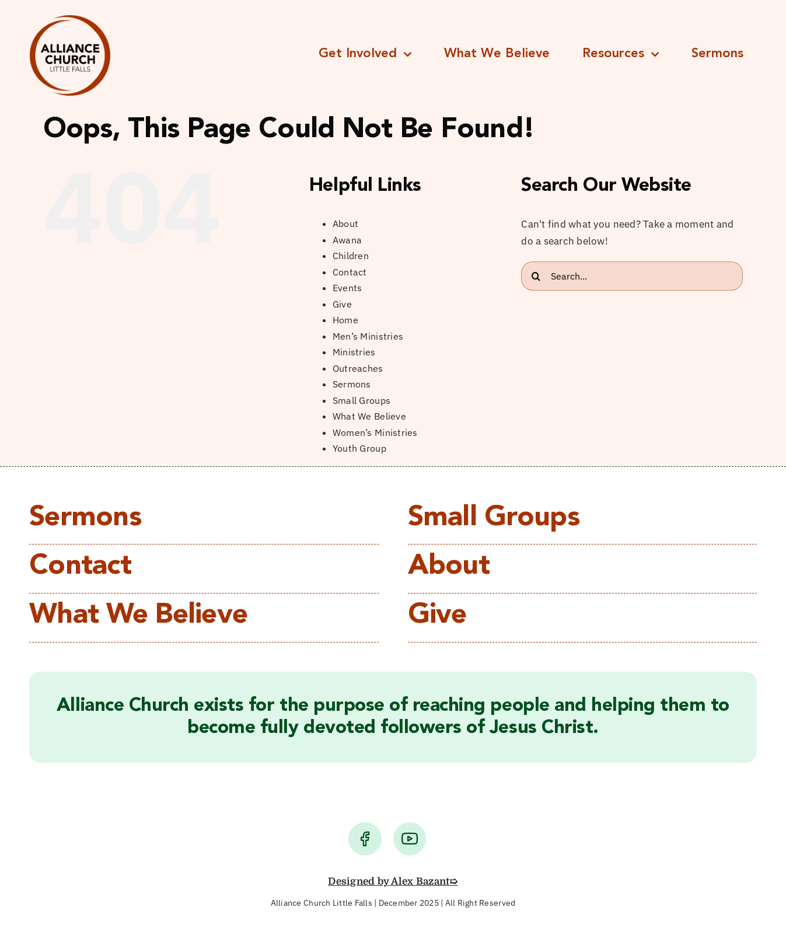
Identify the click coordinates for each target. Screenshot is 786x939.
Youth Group (359, 448)
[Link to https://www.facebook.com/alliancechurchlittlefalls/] (364, 838)
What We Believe (369, 416)
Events (347, 288)
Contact (350, 272)
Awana (347, 240)
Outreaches (358, 368)
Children (351, 255)
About (345, 223)
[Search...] (632, 276)
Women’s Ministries (375, 432)
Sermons (352, 384)
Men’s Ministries (368, 336)
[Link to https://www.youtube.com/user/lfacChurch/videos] (409, 838)
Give (342, 304)
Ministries (354, 352)
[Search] (535, 276)
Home (345, 320)
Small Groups (361, 400)
